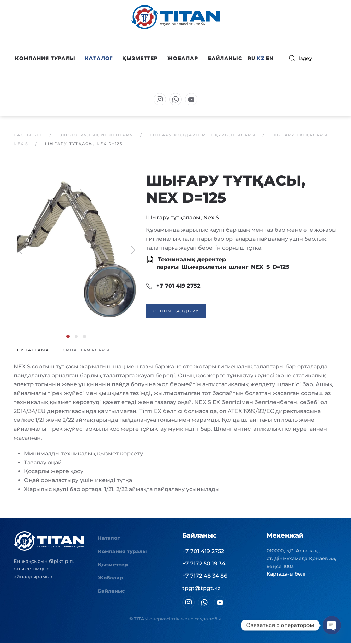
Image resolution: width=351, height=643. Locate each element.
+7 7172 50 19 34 (204, 563)
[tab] (68, 336)
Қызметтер (140, 58)
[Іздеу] (311, 58)
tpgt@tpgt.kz (201, 588)
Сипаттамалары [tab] (86, 350)
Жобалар (182, 58)
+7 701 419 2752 (173, 285)
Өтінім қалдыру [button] (176, 310)
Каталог (109, 538)
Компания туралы (122, 551)
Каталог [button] (99, 58)
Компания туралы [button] (45, 58)
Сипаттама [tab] (33, 350)
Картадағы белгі (287, 574)
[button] (76, 249)
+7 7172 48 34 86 (204, 575)
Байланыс (225, 58)
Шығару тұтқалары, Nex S (182, 217)
